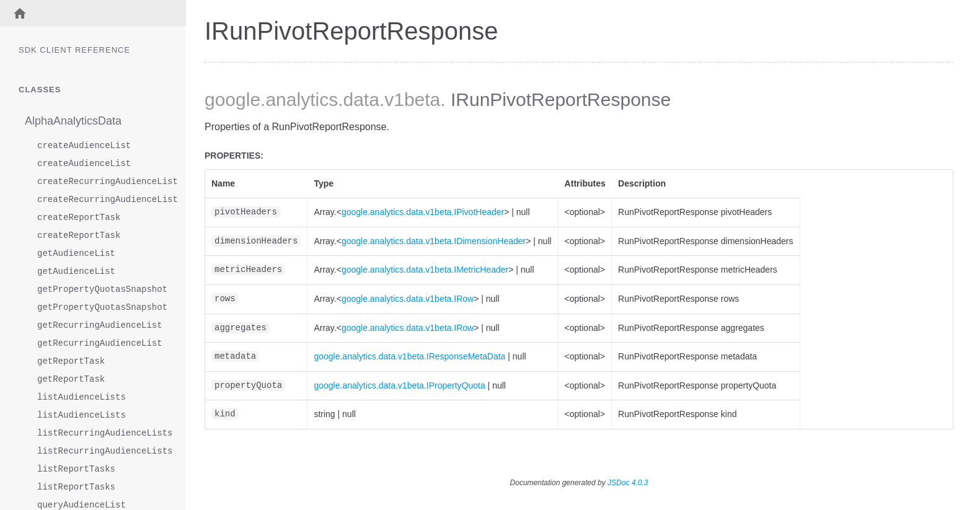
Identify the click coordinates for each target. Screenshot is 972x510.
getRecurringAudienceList (99, 326)
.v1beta (409, 99)
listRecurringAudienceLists (99, 433)
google (232, 99)
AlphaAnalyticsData (73, 121)
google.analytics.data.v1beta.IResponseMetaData (409, 356)
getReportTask (71, 361)
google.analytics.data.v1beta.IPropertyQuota (399, 385)
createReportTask (78, 218)
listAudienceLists (81, 397)
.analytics (299, 99)
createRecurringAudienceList (99, 182)
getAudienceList (76, 254)
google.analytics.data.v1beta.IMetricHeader (425, 270)
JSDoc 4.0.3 (628, 482)
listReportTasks (76, 469)
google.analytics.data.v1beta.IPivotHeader (423, 212)
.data (358, 99)
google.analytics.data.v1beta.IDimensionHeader (434, 241)
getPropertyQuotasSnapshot (99, 290)
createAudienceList (84, 146)
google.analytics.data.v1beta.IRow (408, 299)
